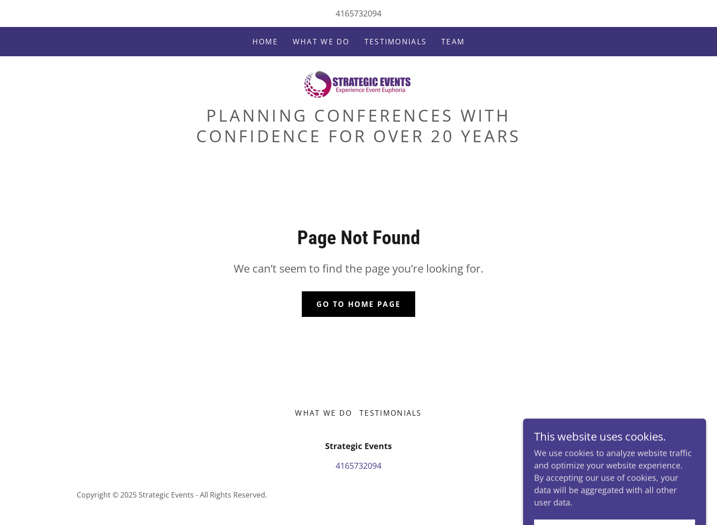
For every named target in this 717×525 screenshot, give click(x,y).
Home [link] (265, 42)
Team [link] (453, 42)
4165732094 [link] (358, 13)
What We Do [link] (321, 42)
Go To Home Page (358, 304)
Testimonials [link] (395, 42)
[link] (358, 83)
